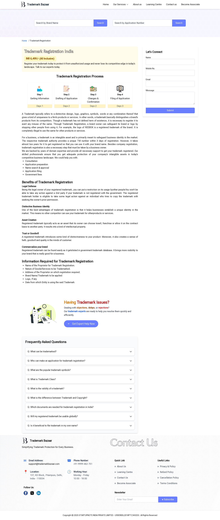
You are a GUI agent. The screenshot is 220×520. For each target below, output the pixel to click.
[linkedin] (38, 493)
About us (137, 4)
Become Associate (190, 4)
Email (148, 79)
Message (150, 90)
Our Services (121, 4)
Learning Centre (154, 4)
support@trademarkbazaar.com (44, 464)
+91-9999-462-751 (83, 464)
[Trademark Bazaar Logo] (66, 441)
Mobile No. (150, 68)
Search (100, 23)
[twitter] (32, 493)
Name (148, 57)
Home (106, 4)
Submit (170, 110)
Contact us (171, 4)
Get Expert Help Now (81, 324)
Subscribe (167, 499)
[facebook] (26, 493)
